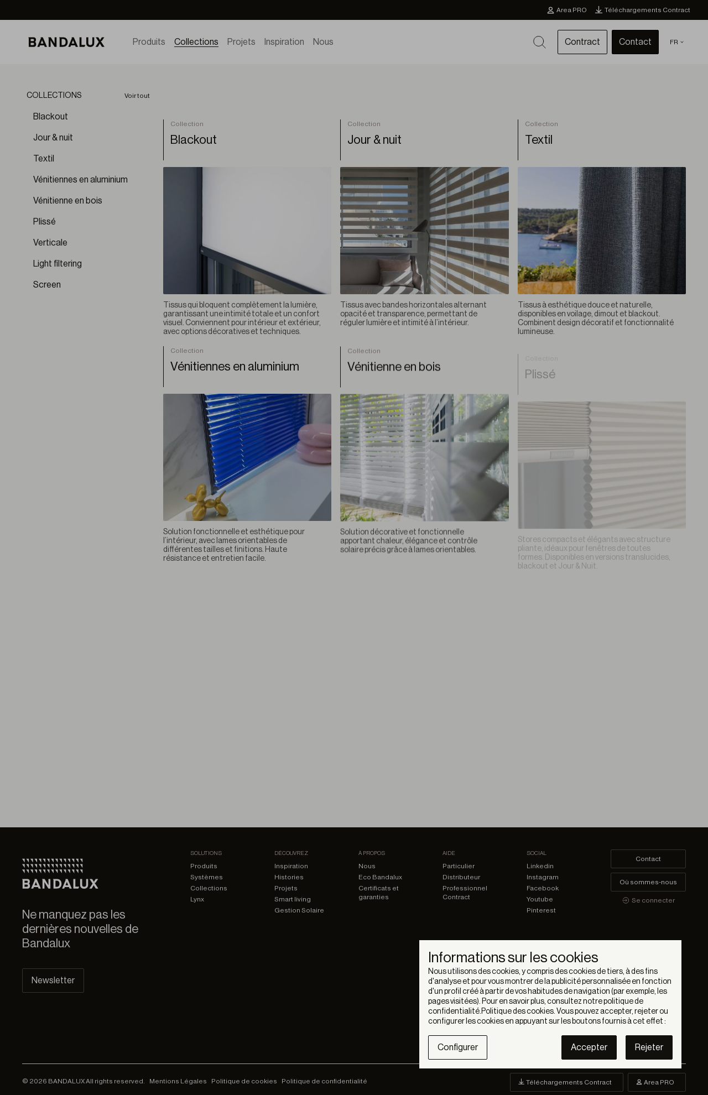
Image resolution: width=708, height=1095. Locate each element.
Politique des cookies (517, 1011)
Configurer (458, 1047)
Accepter (589, 1047)
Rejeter (649, 1047)
